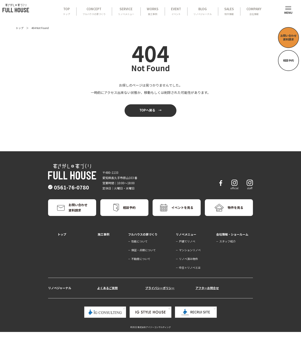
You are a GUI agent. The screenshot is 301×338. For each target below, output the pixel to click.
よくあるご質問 (107, 294)
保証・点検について (143, 256)
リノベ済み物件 (188, 265)
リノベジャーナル (59, 294)
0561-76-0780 (77, 193)
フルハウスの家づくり (142, 240)
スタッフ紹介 (227, 247)
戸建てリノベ (187, 247)
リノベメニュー (186, 240)
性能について (139, 247)
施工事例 (103, 240)
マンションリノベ (190, 256)
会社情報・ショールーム (232, 240)
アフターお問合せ (207, 294)
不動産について (140, 265)
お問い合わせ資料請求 (288, 37)
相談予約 (288, 60)
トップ (19, 28)
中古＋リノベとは (190, 274)
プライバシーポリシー (160, 294)
